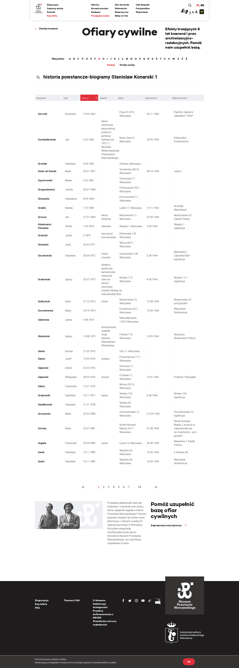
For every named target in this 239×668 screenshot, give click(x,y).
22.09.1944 (153, 217)
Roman (69, 351)
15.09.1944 (153, 310)
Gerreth (42, 113)
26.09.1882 (89, 443)
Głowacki (43, 244)
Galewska (43, 319)
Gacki (41, 452)
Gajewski (43, 367)
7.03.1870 (88, 226)
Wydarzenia (142, 12)
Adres (121, 98)
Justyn (68, 235)
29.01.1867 (89, 171)
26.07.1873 (89, 279)
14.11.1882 (89, 452)
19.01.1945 (153, 377)
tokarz (104, 301)
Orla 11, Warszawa (129, 351)
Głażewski (44, 336)
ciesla (104, 443)
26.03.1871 (89, 244)
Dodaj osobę (127, 65)
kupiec (104, 395)
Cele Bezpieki (142, 4)
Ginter (41, 351)
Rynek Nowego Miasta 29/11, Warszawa (128, 428)
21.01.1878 (89, 404)
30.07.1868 (89, 189)
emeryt (105, 377)
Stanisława (71, 198)
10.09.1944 (153, 336)
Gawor (41, 358)
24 (139, 487)
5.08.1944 (152, 255)
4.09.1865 (88, 163)
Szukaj (111, 65)
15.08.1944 (153, 301)
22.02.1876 (89, 367)
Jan (67, 139)
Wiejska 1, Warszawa (131, 226)
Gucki (41, 461)
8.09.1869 (88, 198)
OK (188, 661)
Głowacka (43, 198)
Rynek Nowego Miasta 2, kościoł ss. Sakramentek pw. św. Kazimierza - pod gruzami (185, 428)
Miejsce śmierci (179, 98)
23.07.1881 (89, 428)
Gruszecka (44, 413)
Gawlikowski (45, 404)
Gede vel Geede (47, 171)
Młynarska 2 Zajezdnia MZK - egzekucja (182, 255)
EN (202, 5)
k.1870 (87, 235)
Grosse (42, 217)
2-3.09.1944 (153, 413)
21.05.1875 (89, 351)
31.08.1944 (153, 428)
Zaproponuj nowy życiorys (166, 525)
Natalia (69, 207)
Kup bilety (52, 15)
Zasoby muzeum (48, 28)
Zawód (103, 98)
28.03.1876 (89, 377)
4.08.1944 (152, 279)
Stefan (68, 226)
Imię (66, 98)
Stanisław (70, 163)
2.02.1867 (88, 180)
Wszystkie (58, 59)
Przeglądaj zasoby (100, 15)
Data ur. (85, 98)
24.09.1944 (153, 139)
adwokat (106, 226)
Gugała (42, 443)
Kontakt (51, 12)
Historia (95, 4)
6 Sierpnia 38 (181, 452)
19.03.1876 (89, 358)
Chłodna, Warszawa (130, 163)
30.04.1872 (89, 255)
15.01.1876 (89, 386)
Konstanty (70, 113)
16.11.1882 (89, 461)
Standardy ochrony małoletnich (104, 623)
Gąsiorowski (45, 180)
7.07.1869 (88, 207)
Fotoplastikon (143, 8)
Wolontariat (121, 8)
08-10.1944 (153, 171)
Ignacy (68, 279)
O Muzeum (99, 600)
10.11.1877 (89, 395)
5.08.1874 (88, 319)
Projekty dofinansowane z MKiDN (103, 614)
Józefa (69, 189)
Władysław (71, 377)
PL (198, 5)
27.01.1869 (89, 217)
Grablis (42, 207)
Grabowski (44, 279)
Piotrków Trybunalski (185, 377)
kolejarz (105, 358)
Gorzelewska (45, 310)
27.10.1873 (89, 301)
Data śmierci (151, 98)
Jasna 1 (178, 171)
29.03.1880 (89, 413)
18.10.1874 (89, 310)
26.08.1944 (153, 443)
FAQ (37, 607)
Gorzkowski (45, 255)
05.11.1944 (153, 113)
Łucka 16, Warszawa (131, 443)
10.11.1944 (153, 207)
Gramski (43, 235)
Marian (68, 180)
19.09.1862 (89, 113)
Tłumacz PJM (72, 600)
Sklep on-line (121, 15)
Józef (68, 358)
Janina (68, 319)
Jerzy (68, 244)
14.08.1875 (89, 336)
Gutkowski (44, 301)
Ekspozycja (52, 4)
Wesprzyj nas (121, 12)
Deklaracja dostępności (100, 605)
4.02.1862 (88, 139)
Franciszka (71, 386)
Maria (68, 171)
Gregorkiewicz (46, 189)
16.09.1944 (153, 452)
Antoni (68, 367)
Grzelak (42, 163)
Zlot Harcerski (122, 4)
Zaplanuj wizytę (55, 8)
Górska (42, 428)
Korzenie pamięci (99, 8)
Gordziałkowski (47, 139)
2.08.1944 (152, 226)
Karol (68, 301)
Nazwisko (41, 98)
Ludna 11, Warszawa (131, 207)
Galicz (41, 386)
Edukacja (95, 12)
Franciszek (71, 443)
